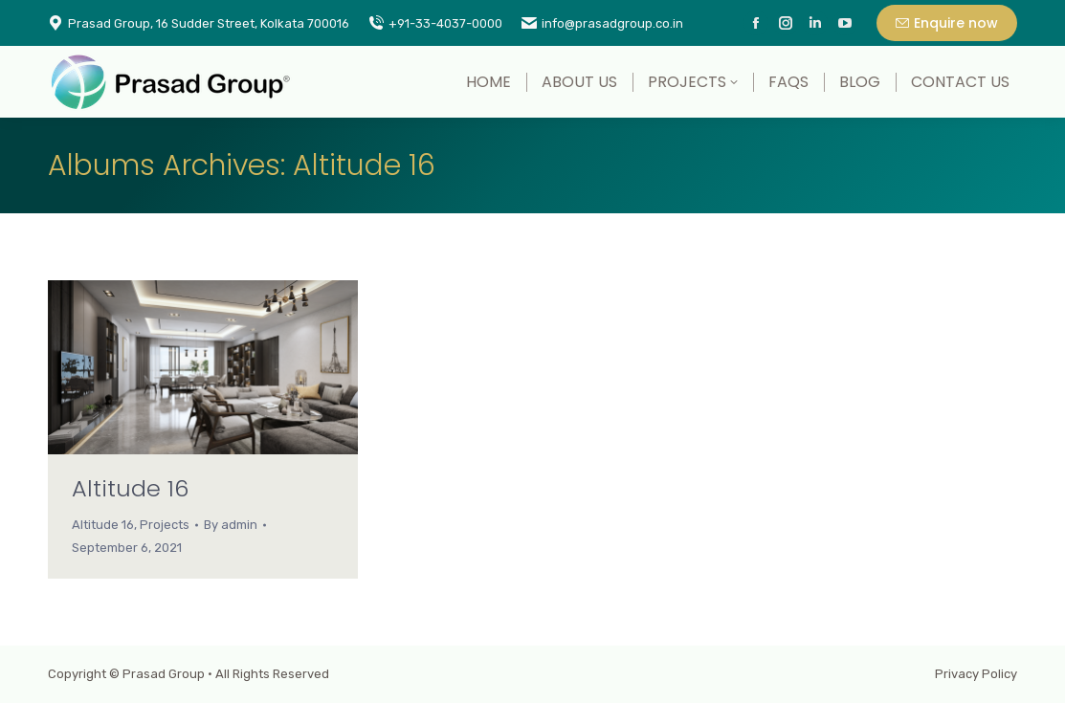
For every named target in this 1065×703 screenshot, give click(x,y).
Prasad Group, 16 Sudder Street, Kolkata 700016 (198, 23)
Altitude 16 (130, 488)
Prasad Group (163, 674)
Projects (164, 524)
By (230, 524)
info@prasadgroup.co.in (602, 23)
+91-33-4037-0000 (435, 23)
